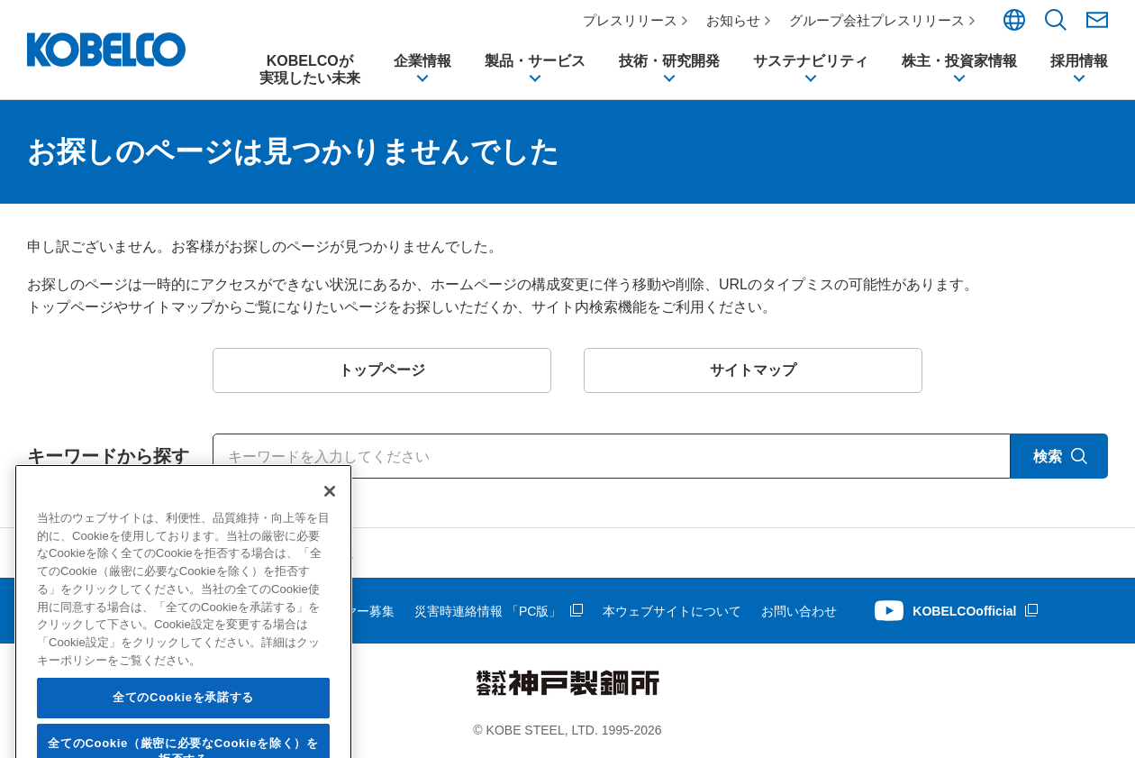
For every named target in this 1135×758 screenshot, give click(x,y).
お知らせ (733, 20)
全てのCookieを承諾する (183, 728)
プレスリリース (630, 20)
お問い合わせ (799, 611)
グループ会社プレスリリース (877, 20)
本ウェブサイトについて (672, 611)
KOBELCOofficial (964, 611)
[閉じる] (330, 523)
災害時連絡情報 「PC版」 (487, 611)
